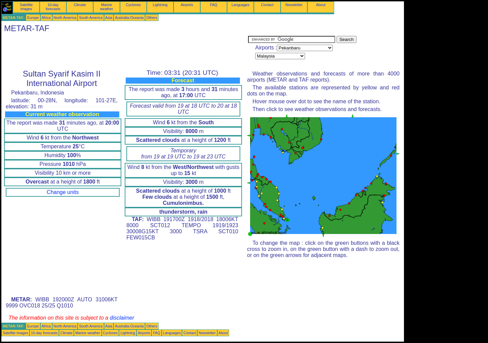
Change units (63, 192)
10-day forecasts (53, 7)
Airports (187, 5)
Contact (267, 5)
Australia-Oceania (129, 18)
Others (151, 18)
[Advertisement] (124, 51)
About (321, 5)
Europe (33, 18)
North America (65, 18)
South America (90, 18)
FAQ (213, 5)
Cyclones (133, 5)
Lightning (160, 5)
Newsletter (293, 5)
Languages (240, 5)
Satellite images (26, 7)
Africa (46, 18)
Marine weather (106, 7)
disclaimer (122, 318)
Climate (80, 5)
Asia (109, 18)
